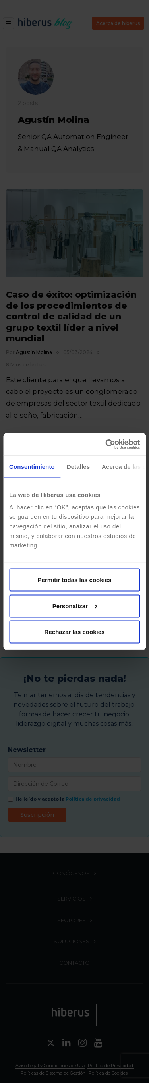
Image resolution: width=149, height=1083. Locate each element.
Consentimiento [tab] (32, 466)
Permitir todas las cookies (75, 579)
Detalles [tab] (78, 466)
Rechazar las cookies (75, 632)
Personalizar (74, 605)
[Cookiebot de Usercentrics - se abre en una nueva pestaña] (106, 444)
